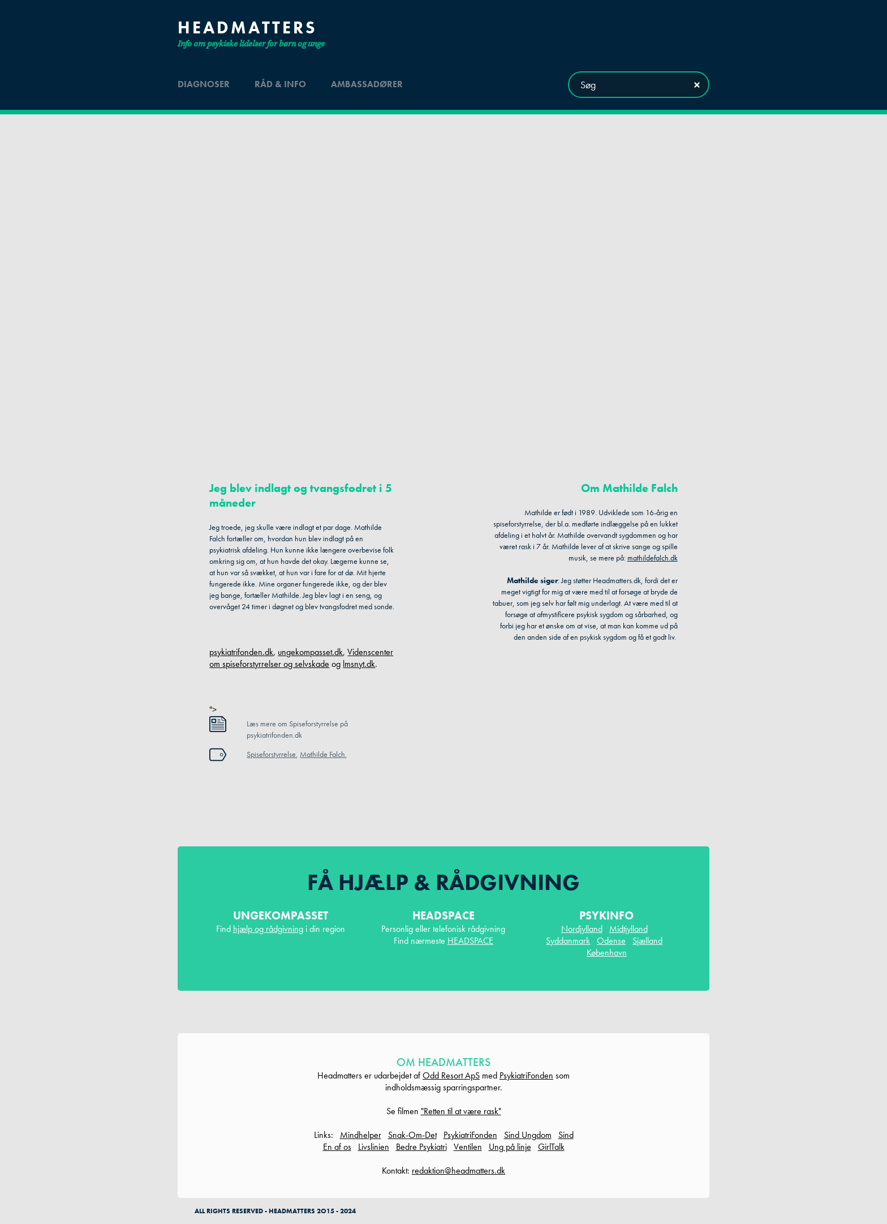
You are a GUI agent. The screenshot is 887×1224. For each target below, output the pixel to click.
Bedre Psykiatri (421, 1147)
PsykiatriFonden (526, 1075)
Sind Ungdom (528, 1135)
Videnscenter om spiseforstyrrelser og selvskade (301, 658)
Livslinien (373, 1147)
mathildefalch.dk (652, 558)
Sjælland (647, 941)
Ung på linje (510, 1147)
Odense (611, 941)
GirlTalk (551, 1147)
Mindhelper (360, 1135)
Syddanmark (568, 941)
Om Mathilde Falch (629, 488)
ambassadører (367, 84)
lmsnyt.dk (359, 664)
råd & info (280, 84)
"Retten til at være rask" (461, 1111)
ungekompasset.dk (310, 652)
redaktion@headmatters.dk (458, 1170)
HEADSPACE (470, 941)
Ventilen (468, 1147)
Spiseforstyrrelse (271, 754)
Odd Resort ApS (451, 1075)
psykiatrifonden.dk (241, 652)
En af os (337, 1147)
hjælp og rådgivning (268, 929)
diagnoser (204, 84)
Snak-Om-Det (412, 1135)
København (607, 952)
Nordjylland (581, 929)
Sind (566, 1135)
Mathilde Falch (322, 754)
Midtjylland (628, 929)
